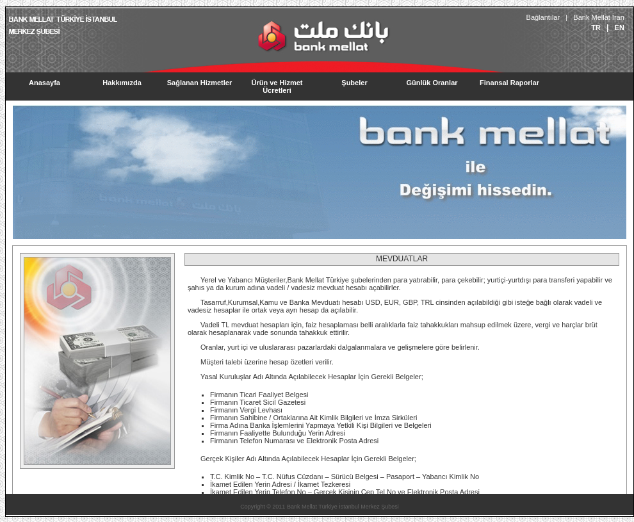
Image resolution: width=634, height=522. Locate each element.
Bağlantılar (542, 17)
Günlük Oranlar (431, 82)
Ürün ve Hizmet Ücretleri (276, 86)
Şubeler (354, 82)
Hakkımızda (122, 82)
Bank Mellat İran (598, 17)
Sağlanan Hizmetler (199, 82)
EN (619, 27)
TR (595, 27)
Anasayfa (44, 82)
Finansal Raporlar (509, 82)
